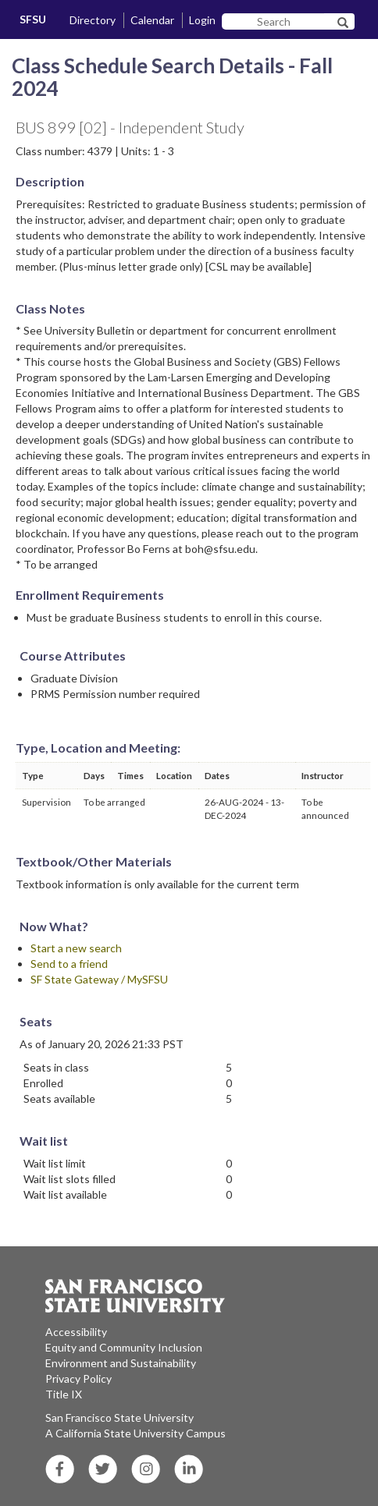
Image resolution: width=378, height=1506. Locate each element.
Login (202, 20)
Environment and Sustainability (120, 1363)
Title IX (63, 1394)
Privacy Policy (78, 1378)
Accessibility (76, 1331)
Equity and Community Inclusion (123, 1347)
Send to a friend (69, 963)
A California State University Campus (135, 1433)
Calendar (152, 20)
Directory (93, 20)
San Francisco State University (119, 1417)
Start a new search (76, 948)
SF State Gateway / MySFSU (99, 979)
